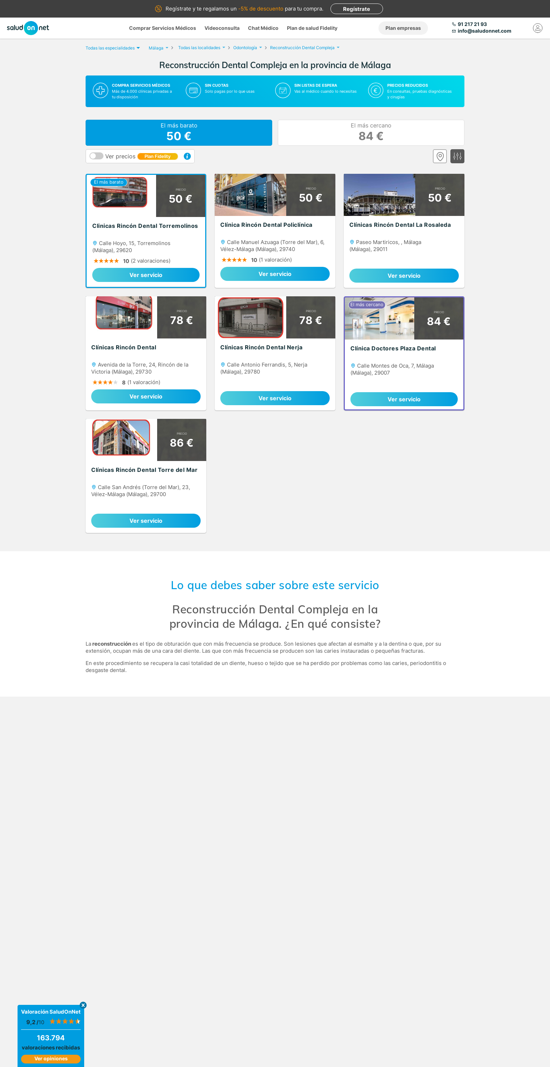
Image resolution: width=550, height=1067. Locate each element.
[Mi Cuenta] (537, 28)
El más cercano (371, 133)
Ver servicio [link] (145, 274)
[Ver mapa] (440, 156)
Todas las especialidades (112, 48)
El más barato (179, 133)
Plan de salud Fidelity (312, 28)
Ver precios (141, 156)
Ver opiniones (51, 1058)
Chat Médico (263, 28)
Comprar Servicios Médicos (162, 28)
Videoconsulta (222, 28)
